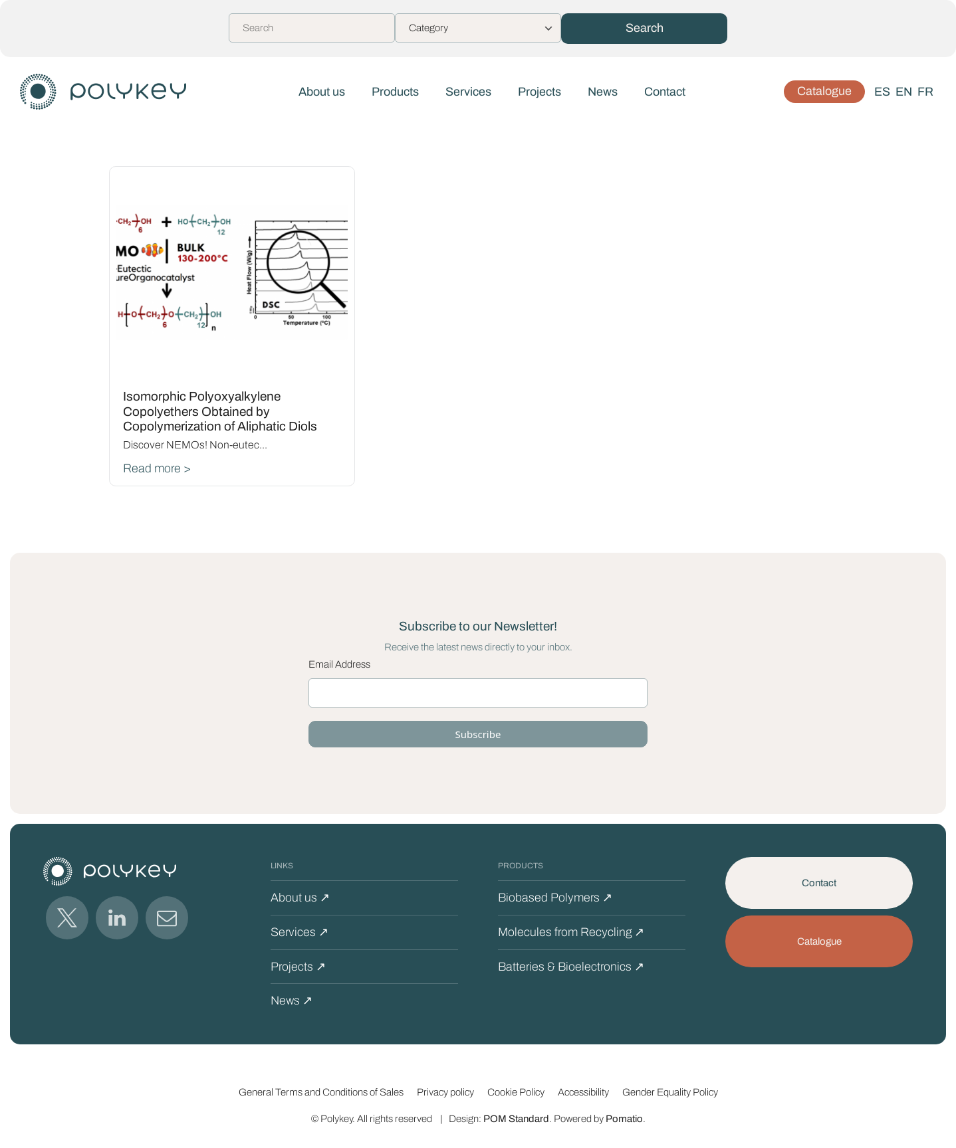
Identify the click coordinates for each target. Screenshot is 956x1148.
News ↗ (291, 1000)
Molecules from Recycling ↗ (571, 932)
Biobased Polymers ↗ (555, 897)
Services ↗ (299, 932)
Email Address (339, 664)
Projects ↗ (298, 966)
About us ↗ (300, 897)
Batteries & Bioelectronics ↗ (571, 966)
